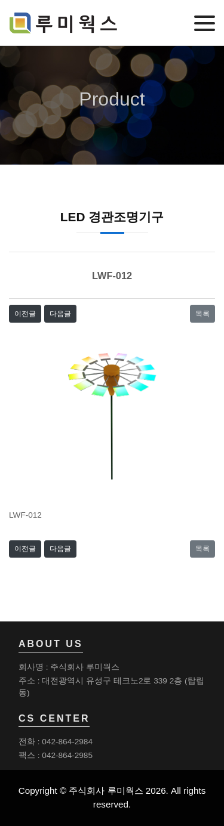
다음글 (60, 314)
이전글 (25, 314)
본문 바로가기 (0, 0)
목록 (202, 314)
